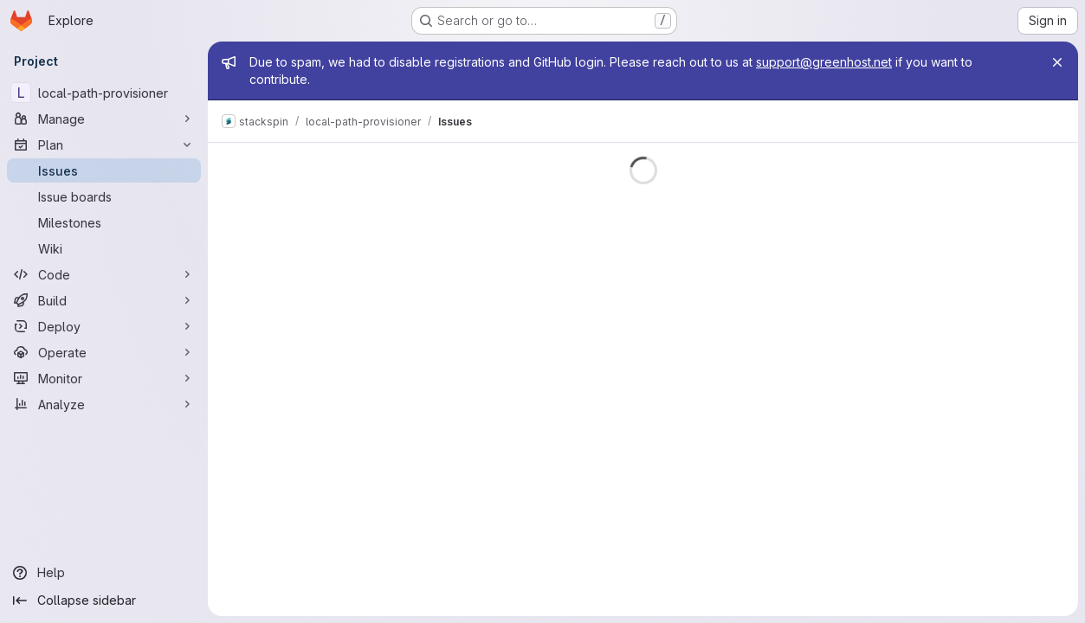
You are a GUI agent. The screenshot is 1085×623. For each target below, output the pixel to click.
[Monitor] (104, 378)
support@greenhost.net (824, 62)
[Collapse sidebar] (104, 600)
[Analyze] (104, 404)
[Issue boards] (104, 196)
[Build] (104, 300)
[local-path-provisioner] (104, 92)
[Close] (1057, 62)
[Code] (104, 274)
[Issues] (104, 170)
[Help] (104, 573)
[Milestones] (104, 222)
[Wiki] (104, 248)
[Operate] (104, 352)
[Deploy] (104, 326)
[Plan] (104, 144)
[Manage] (104, 118)
